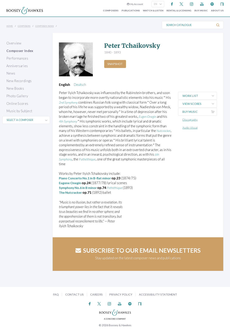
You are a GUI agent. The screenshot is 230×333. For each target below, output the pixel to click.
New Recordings (19, 81)
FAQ (56, 294)
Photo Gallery (17, 96)
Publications (131, 10)
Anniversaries (17, 66)
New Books (15, 88)
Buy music (201, 10)
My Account (135, 4)
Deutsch (80, 85)
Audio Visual (190, 127)
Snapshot (115, 64)
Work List (200, 96)
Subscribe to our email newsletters (138, 250)
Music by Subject (19, 111)
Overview (14, 43)
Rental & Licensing (179, 10)
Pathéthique (89, 159)
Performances (17, 58)
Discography (190, 119)
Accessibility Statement (158, 294)
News (10, 73)
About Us (217, 10)
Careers (96, 294)
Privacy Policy (120, 294)
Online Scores (17, 103)
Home (9, 26)
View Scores (200, 104)
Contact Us (74, 294)
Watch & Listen (153, 10)
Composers (110, 10)
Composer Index (44, 26)
